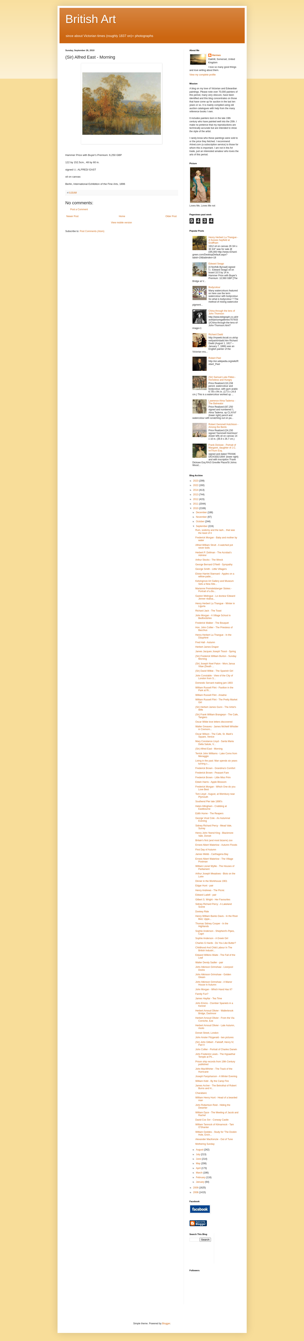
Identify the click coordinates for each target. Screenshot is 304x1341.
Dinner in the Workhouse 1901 (211, 881)
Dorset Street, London (206, 1033)
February (201, 1177)
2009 (196, 1187)
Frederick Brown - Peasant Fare (212, 772)
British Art (90, 19)
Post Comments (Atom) (92, 231)
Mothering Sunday (204, 1144)
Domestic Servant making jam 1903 (213, 683)
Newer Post (72, 216)
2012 (196, 499)
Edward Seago (216, 263)
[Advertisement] (235, 1248)
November (201, 517)
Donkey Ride (202, 911)
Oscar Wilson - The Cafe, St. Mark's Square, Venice (214, 735)
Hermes (216, 55)
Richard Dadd (215, 334)
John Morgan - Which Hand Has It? (213, 989)
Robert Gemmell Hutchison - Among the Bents (223, 425)
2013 (196, 494)
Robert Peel (214, 358)
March (199, 1172)
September (202, 526)
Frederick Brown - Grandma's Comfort (215, 768)
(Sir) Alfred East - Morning (208, 748)
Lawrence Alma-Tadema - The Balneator (221, 402)
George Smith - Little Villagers (211, 569)
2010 (196, 508)
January (200, 1182)
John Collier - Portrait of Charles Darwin (216, 1049)
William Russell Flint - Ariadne (211, 695)
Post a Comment (79, 209)
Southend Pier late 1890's (208, 801)
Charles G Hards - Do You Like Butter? (215, 943)
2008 (196, 1192)
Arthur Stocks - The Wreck (209, 559)
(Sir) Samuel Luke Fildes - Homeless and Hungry (222, 378)
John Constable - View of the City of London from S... (214, 677)
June (199, 1159)
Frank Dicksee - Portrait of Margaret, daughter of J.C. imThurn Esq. (222, 448)
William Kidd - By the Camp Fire (212, 1081)
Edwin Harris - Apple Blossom (210, 782)
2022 (196, 485)
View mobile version (121, 222)
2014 (196, 490)
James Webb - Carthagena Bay (211, 854)
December (201, 512)
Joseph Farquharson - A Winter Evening (216, 1076)
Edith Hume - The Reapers (209, 813)
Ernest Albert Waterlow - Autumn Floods (216, 845)
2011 (196, 503)
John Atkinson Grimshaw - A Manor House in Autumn (213, 983)
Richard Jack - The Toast (208, 610)
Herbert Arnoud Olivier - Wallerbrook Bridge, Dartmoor (214, 1012)
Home (122, 216)
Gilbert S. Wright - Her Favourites (212, 899)
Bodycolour (214, 287)
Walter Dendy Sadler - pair (209, 962)
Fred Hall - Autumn (205, 642)
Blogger (166, 1323)
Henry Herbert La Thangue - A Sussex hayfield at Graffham (223, 240)
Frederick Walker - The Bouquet (212, 623)
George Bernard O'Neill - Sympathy (213, 564)
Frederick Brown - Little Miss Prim (213, 777)
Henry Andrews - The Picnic (209, 890)
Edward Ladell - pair (205, 894)
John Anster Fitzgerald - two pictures (214, 1037)
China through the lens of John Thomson (221, 312)
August (200, 1149)
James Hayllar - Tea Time (208, 998)
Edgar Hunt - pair (204, 885)
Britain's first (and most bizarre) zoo (213, 840)
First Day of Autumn (205, 849)
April (198, 1168)
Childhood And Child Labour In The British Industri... (213, 949)
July (198, 1154)
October (200, 521)
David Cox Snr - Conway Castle (212, 1119)
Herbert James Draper (207, 647)
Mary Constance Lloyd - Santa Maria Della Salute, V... (214, 742)
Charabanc (201, 1093)
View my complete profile (203, 74)
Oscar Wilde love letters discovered (213, 721)
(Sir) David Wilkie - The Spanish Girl (214, 671)
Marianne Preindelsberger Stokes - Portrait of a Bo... (213, 590)
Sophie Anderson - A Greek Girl (211, 938)
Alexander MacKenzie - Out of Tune (214, 1139)
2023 (196, 480)
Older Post (171, 216)
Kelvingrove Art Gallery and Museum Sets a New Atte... (214, 582)
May (198, 1163)
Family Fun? (201, 994)
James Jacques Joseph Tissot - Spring (215, 651)
